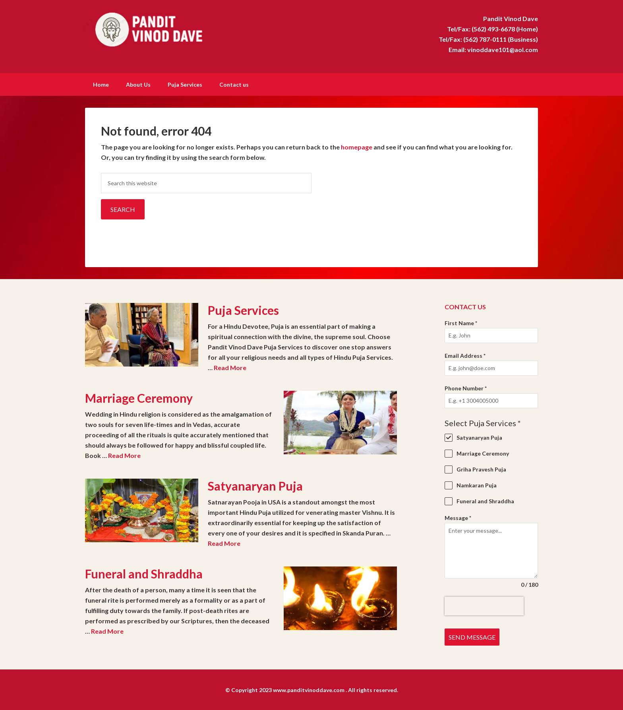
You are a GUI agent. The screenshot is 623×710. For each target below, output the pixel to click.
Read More (230, 367)
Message (458, 517)
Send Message (472, 636)
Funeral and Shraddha (144, 573)
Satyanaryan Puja (255, 485)
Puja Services (243, 309)
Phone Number (466, 387)
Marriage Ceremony (139, 397)
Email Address (465, 354)
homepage (356, 146)
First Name (461, 322)
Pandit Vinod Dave (152, 28)
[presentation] (484, 605)
